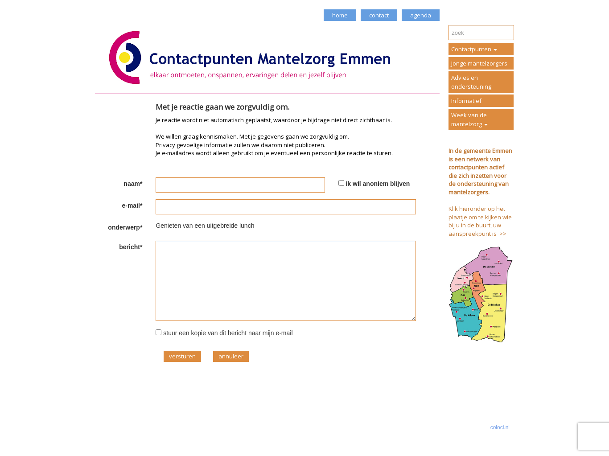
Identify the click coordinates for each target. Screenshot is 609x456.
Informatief (466, 101)
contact (379, 15)
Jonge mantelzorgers (479, 63)
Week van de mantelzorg (469, 119)
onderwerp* (125, 227)
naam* (132, 183)
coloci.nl (500, 427)
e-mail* (132, 205)
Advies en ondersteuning (471, 82)
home (340, 15)
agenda (420, 15)
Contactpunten (474, 49)
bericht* (130, 247)
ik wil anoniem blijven (378, 183)
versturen (182, 356)
